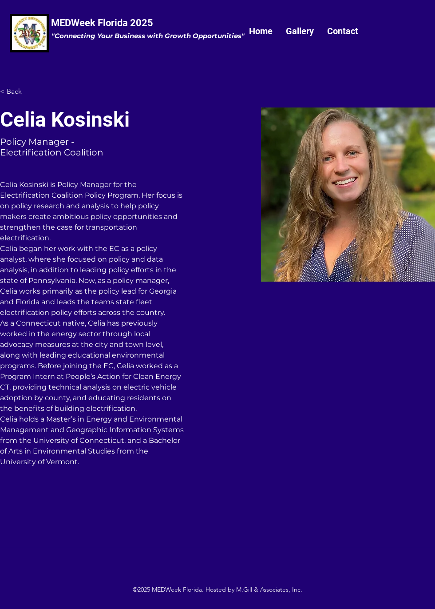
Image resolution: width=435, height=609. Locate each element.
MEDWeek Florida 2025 (102, 22)
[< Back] (17, 91)
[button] (299, 31)
